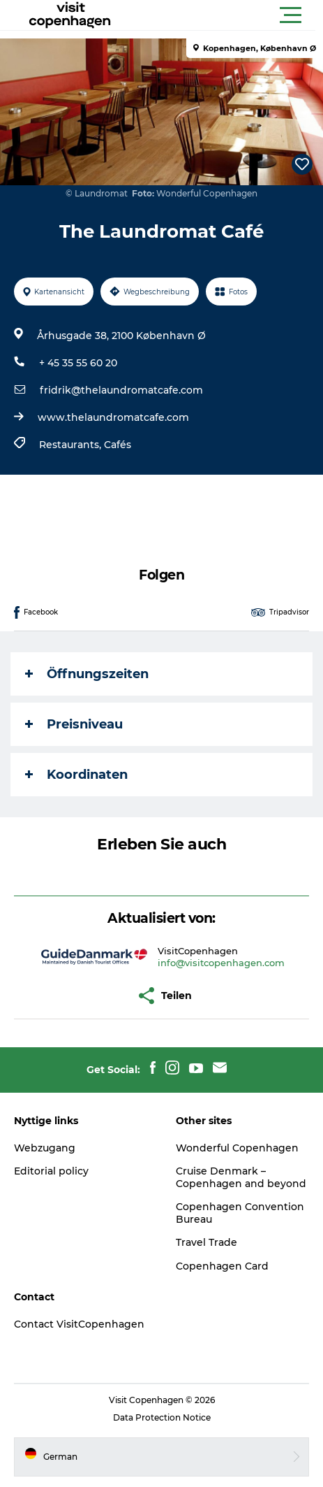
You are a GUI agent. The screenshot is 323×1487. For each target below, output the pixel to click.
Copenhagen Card (222, 1266)
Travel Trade (206, 1242)
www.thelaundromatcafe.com (113, 417)
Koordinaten (76, 774)
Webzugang (44, 1148)
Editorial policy (51, 1171)
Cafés (117, 444)
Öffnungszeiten (87, 674)
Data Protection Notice (162, 1417)
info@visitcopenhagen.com (221, 962)
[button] (224, 15)
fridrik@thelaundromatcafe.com (121, 390)
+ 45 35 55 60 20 (78, 363)
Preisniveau (74, 724)
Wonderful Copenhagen (237, 1148)
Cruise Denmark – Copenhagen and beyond (241, 1177)
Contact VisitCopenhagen (79, 1324)
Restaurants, (71, 444)
